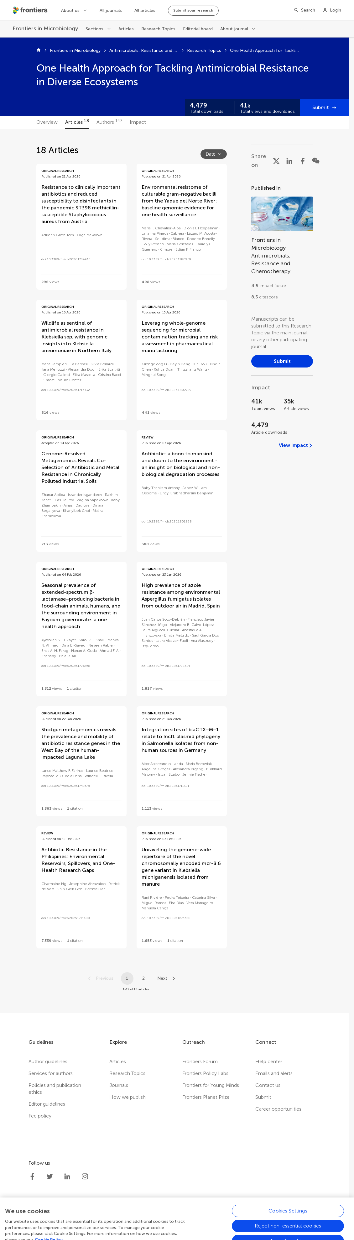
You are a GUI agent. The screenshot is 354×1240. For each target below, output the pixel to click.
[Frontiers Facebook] (32, 1176)
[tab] (47, 122)
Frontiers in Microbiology (75, 50)
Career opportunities (278, 1109)
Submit (320, 107)
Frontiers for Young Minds (210, 1085)
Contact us (267, 1085)
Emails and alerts (274, 1073)
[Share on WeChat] (316, 160)
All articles (144, 10)
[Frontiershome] (31, 10)
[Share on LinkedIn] (289, 160)
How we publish (127, 1097)
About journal (234, 29)
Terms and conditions (202, 1219)
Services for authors (51, 1073)
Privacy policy (156, 1219)
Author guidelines (48, 1061)
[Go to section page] (282, 245)
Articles (126, 29)
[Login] (332, 10)
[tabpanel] (174, 571)
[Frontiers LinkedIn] (67, 1176)
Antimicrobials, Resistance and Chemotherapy (143, 50)
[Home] (38, 51)
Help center (268, 1061)
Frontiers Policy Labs (205, 1073)
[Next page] (167, 978)
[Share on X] (276, 160)
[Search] (304, 10)
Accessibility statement (259, 1219)
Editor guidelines (47, 1104)
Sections (94, 29)
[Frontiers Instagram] (85, 1176)
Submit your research (193, 10)
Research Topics (158, 29)
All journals (111, 10)
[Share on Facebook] (302, 160)
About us (70, 10)
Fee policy (40, 1116)
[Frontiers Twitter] (50, 1176)
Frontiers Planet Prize (206, 1097)
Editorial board (198, 29)
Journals (118, 1085)
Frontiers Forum (200, 1061)
